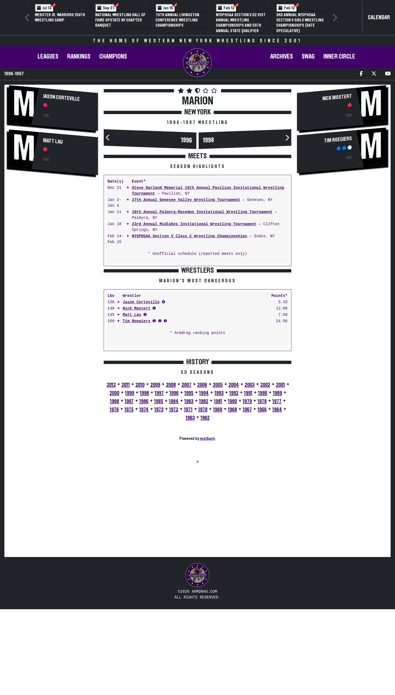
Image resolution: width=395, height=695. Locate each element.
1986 (143, 487)
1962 (205, 503)
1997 (159, 479)
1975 (129, 495)
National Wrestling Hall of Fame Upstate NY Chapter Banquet (120, 20)
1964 (277, 495)
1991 (248, 479)
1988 (114, 487)
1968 (232, 495)
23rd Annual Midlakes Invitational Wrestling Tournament (194, 224)
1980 (232, 487)
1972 (173, 495)
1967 (247, 495)
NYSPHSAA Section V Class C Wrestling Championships (189, 236)
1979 (247, 487)
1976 (114, 495)
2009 (155, 470)
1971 (188, 495)
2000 (114, 479)
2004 (233, 470)
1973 (158, 495)
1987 (129, 487)
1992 (233, 479)
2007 (186, 470)
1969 (217, 495)
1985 (158, 487)
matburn (207, 524)
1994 (204, 479)
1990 (262, 479)
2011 (126, 470)
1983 (188, 487)
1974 (144, 495)
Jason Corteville (61, 97)
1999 (129, 479)
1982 (203, 487)
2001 (280, 470)
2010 (140, 470)
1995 (188, 479)
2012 (111, 470)
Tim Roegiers (136, 407)
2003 (250, 470)
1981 (218, 487)
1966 (262, 495)
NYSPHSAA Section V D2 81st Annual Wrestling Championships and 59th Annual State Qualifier (241, 23)
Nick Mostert (136, 394)
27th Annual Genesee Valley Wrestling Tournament (186, 200)
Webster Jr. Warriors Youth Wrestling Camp (60, 17)
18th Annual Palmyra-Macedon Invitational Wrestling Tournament (202, 212)
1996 (186, 140)
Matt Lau (53, 141)
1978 (262, 487)
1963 (190, 503)
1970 (202, 495)
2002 (265, 470)
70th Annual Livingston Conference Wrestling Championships (177, 20)
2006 (202, 470)
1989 (277, 479)
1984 (174, 487)
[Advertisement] (53, 223)
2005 (218, 470)
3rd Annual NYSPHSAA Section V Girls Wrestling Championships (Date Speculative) (300, 23)
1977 (276, 487)
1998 (208, 140)
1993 (219, 479)
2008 (171, 470)
